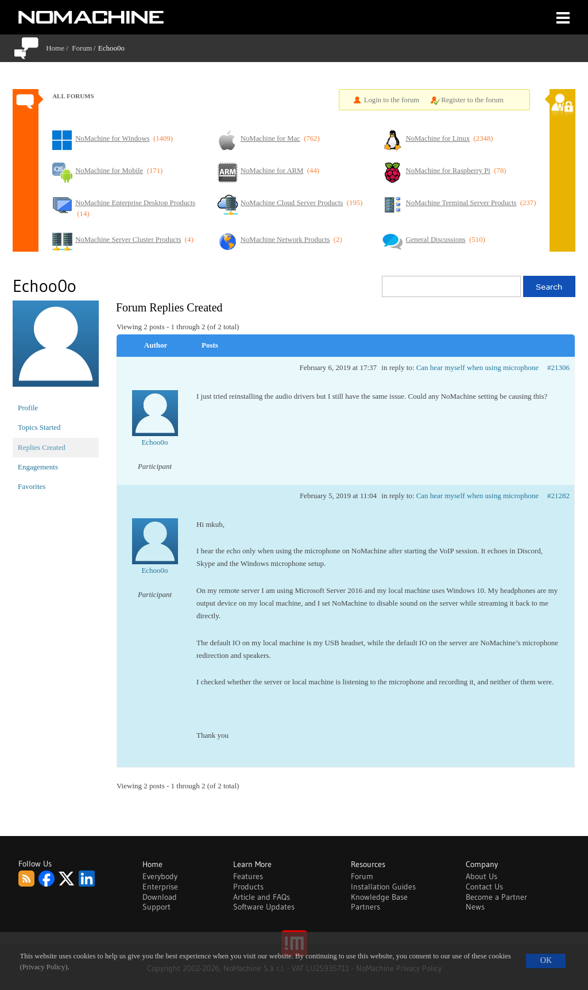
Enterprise (160, 886)
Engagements (38, 467)
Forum (82, 48)
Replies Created (41, 447)
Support (156, 907)
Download (159, 897)
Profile (28, 407)
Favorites (31, 486)
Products (248, 886)
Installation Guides (383, 886)
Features (248, 876)
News (475, 907)
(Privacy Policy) (44, 967)
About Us (481, 876)
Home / (59, 48)
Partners (365, 907)
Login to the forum (392, 100)
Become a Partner (496, 897)
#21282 (558, 495)
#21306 (558, 367)
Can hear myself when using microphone (477, 367)
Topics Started (39, 427)
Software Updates (264, 907)
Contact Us (484, 886)
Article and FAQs (261, 897)
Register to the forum (472, 100)
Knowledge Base (379, 897)
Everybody (159, 876)
